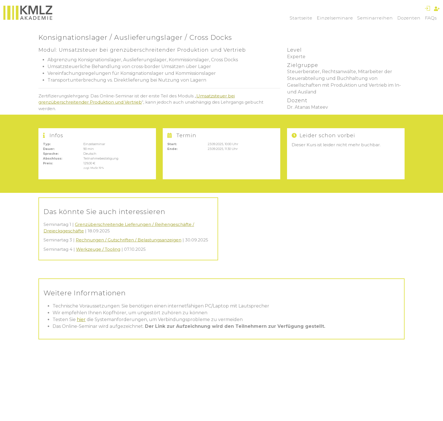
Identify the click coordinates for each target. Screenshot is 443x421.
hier (81, 319)
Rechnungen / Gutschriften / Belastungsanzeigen (128, 240)
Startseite (301, 18)
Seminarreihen (375, 18)
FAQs (431, 18)
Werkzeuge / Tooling (98, 249)
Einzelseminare (335, 18)
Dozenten (408, 18)
